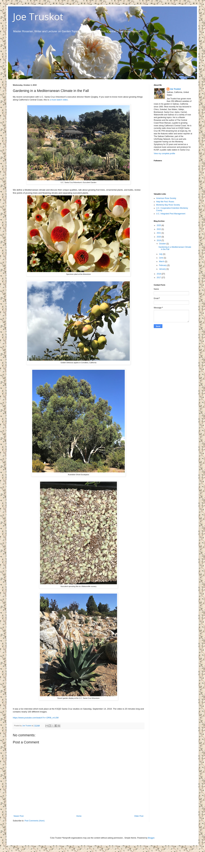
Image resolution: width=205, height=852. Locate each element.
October (162, 244)
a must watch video (59, 99)
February (163, 265)
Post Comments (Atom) (35, 821)
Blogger (151, 838)
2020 (159, 237)
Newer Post (19, 816)
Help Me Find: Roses (165, 202)
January (162, 269)
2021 (159, 233)
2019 (159, 240)
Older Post (138, 816)
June (161, 258)
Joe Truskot (38, 16)
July (161, 254)
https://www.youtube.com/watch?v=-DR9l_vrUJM (35, 717)
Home (79, 816)
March (162, 261)
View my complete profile (164, 153)
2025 (159, 225)
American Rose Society (166, 198)
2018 (159, 274)
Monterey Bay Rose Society (168, 205)
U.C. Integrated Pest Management (170, 214)
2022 (159, 229)
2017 (159, 277)
